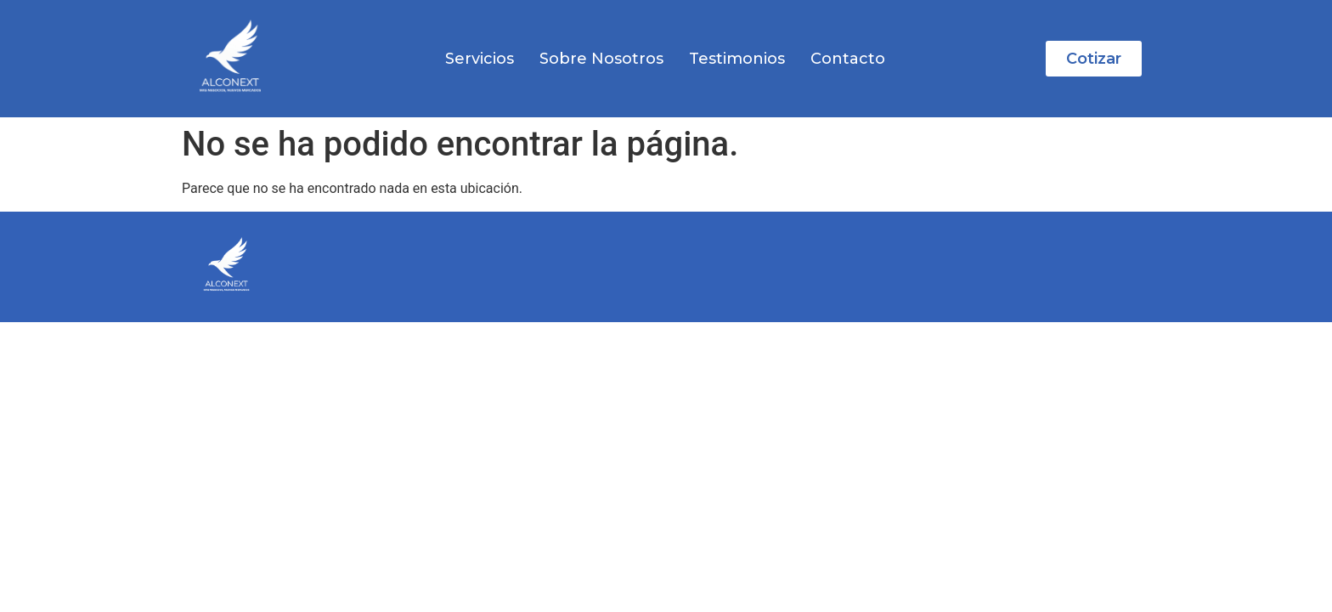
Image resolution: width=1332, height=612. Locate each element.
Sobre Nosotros (601, 58)
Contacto (847, 58)
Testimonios (737, 58)
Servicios (479, 58)
